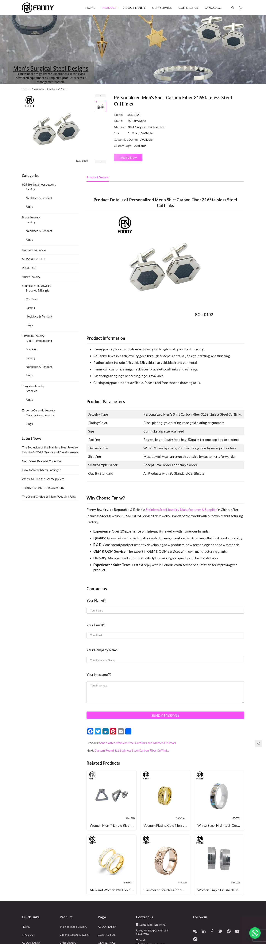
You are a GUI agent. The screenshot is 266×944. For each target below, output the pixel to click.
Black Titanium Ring (39, 340)
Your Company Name (102, 650)
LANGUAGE (213, 7)
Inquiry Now (128, 157)
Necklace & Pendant (39, 198)
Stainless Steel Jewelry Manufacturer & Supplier (181, 509)
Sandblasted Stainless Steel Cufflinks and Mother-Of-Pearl (137, 743)
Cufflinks (32, 299)
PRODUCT (109, 7)
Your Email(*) (96, 625)
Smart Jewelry (31, 276)
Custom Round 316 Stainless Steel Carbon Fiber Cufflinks (131, 750)
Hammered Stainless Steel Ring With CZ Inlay (167, 890)
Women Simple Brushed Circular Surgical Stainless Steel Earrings (220, 890)
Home (25, 89)
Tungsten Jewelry (33, 386)
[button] (255, 933)
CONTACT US (188, 7)
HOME (90, 7)
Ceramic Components (40, 415)
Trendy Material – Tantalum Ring (43, 487)
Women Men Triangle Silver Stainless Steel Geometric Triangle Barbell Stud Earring (113, 825)
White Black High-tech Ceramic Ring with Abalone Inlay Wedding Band (220, 825)
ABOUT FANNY (134, 7)
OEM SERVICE (162, 7)
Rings (29, 206)
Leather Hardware (34, 250)
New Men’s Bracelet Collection (42, 461)
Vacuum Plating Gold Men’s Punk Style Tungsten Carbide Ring (167, 825)
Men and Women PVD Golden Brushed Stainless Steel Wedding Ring (113, 890)
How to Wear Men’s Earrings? (41, 470)
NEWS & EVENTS (33, 259)
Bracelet (31, 349)
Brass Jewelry (31, 217)
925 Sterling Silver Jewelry (39, 184)
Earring (30, 189)
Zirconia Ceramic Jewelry (38, 410)
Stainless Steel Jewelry (36, 285)
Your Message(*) (99, 674)
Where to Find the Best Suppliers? (44, 479)
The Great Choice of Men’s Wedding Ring (49, 496)
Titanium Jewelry (33, 335)
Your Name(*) (96, 600)
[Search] (232, 8)
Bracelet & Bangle (37, 290)
